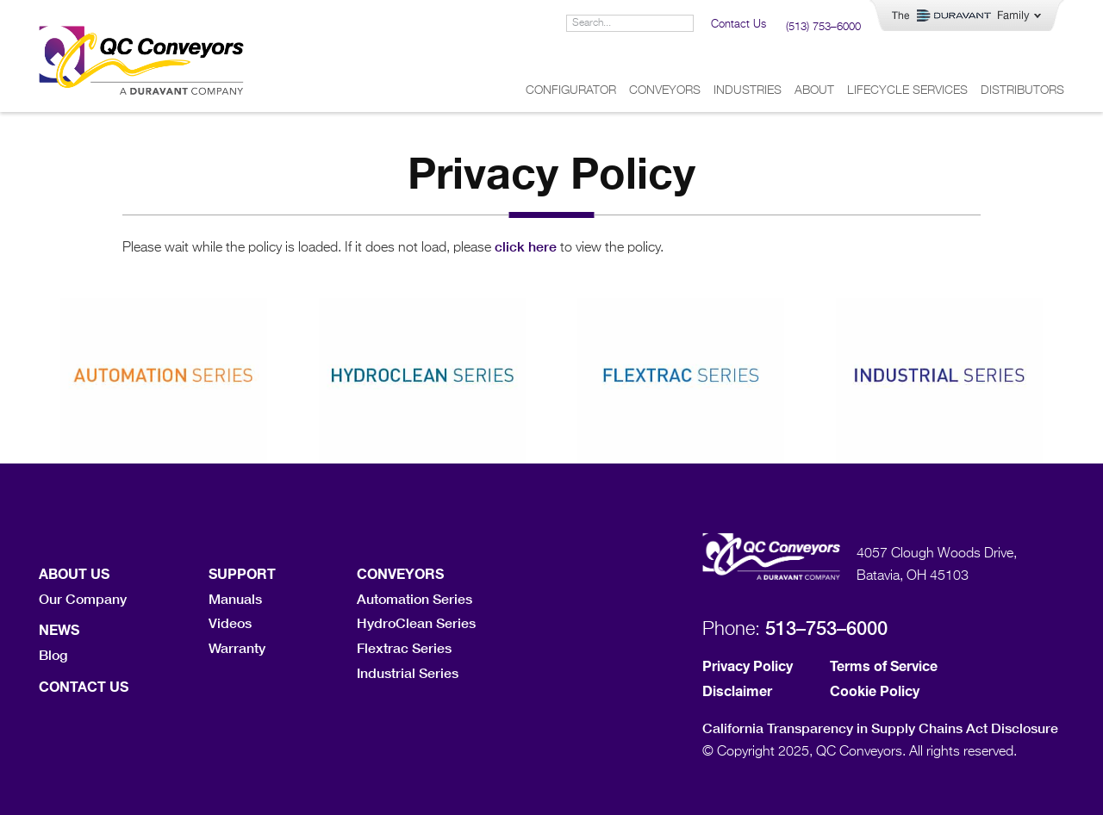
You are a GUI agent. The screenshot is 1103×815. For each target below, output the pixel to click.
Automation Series (414, 598)
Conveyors (665, 90)
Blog (53, 654)
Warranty (237, 647)
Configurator (571, 90)
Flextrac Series (404, 647)
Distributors (1022, 90)
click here (526, 246)
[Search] (684, 23)
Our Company (83, 598)
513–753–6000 (826, 628)
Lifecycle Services (907, 90)
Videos (230, 622)
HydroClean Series (416, 622)
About (814, 90)
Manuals (235, 598)
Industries (748, 90)
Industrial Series (407, 672)
